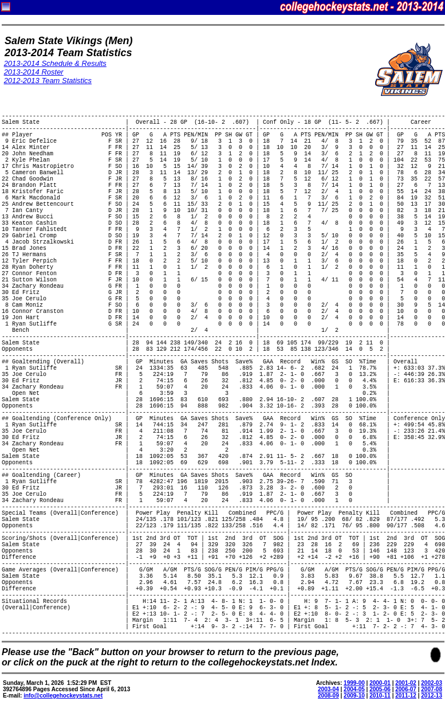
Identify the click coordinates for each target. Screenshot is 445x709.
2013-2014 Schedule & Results (55, 63)
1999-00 (354, 683)
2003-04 (328, 689)
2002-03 (431, 683)
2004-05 (354, 689)
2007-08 (431, 689)
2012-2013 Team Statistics (48, 80)
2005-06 (380, 689)
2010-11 (380, 695)
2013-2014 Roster (34, 72)
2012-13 (431, 695)
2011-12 (405, 695)
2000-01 (380, 683)
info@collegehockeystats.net (63, 695)
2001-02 (405, 683)
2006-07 (405, 689)
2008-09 (328, 695)
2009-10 (354, 695)
